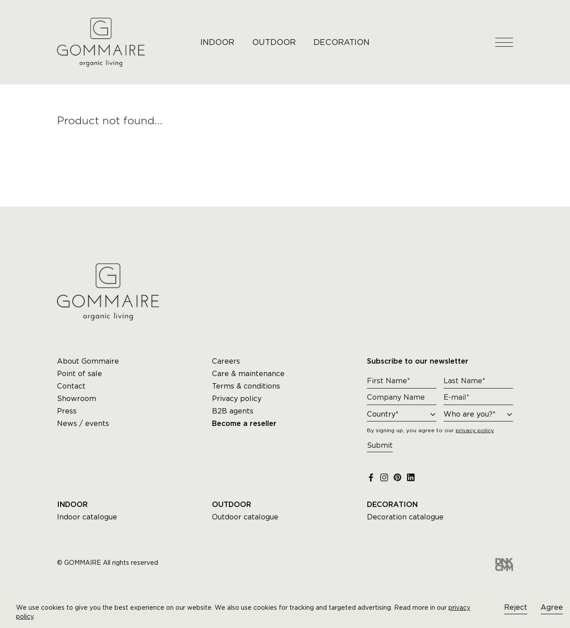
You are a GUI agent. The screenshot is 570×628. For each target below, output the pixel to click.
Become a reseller (244, 423)
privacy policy (475, 430)
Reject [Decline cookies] (515, 607)
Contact (71, 386)
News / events (83, 423)
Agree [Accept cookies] (552, 607)
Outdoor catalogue (245, 517)
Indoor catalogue (87, 517)
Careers (226, 361)
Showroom (76, 398)
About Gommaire (88, 361)
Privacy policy (236, 398)
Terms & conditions (246, 386)
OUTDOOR (274, 42)
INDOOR (217, 42)
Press (67, 411)
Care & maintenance (248, 373)
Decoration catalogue (405, 517)
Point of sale (79, 373)
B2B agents (232, 411)
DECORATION (342, 42)
